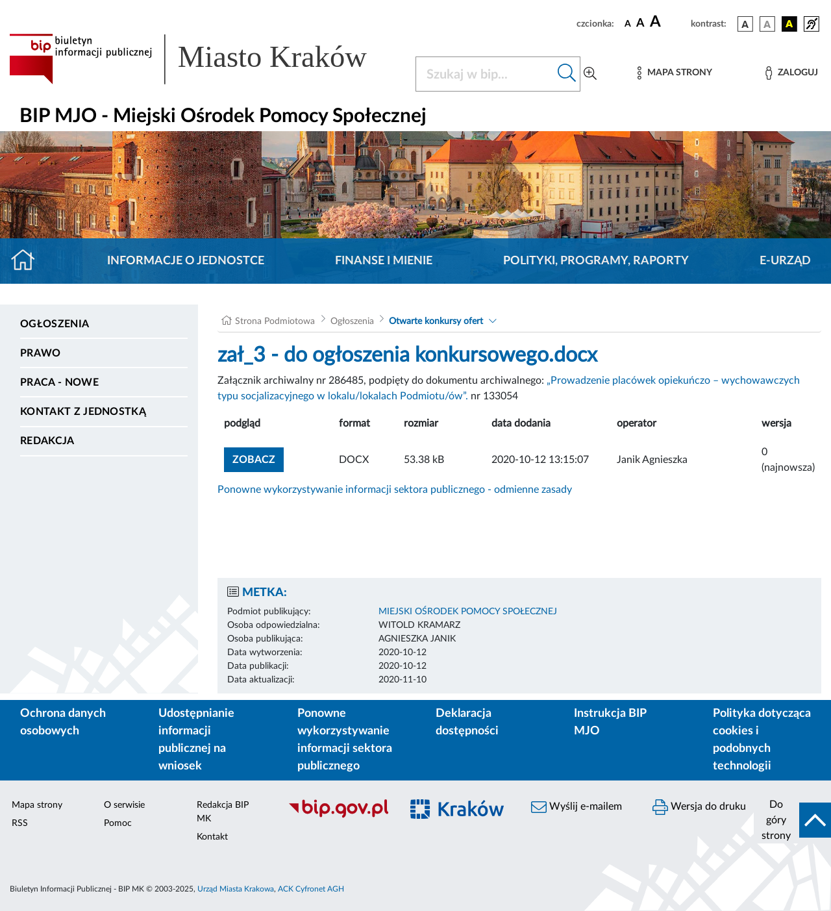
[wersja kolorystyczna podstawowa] (745, 24)
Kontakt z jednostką (83, 411)
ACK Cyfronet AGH (311, 889)
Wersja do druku (699, 807)
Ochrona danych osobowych (63, 722)
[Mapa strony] (674, 73)
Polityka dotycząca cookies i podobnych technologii (762, 740)
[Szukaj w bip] (567, 74)
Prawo (40, 353)
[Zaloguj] (791, 73)
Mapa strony (37, 805)
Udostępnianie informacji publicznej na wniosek (196, 740)
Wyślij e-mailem (576, 807)
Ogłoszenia (54, 324)
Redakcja (47, 441)
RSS (20, 823)
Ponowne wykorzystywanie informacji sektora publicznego (344, 740)
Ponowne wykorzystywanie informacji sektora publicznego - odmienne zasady (394, 489)
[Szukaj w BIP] (485, 74)
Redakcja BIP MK (223, 812)
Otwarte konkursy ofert (436, 321)
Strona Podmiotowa (275, 321)
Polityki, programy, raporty (596, 261)
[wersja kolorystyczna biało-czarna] (767, 24)
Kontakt (212, 837)
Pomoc (118, 823)
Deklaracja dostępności (467, 722)
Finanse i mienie (383, 261)
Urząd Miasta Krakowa (235, 889)
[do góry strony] (792, 820)
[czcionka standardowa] (627, 23)
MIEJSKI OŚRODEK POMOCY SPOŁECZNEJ (467, 611)
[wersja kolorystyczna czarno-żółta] (789, 24)
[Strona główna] (28, 261)
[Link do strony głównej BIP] (204, 59)
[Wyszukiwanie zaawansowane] (590, 74)
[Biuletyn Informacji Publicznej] (338, 816)
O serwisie (124, 805)
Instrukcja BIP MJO (610, 722)
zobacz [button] (258, 458)
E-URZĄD (785, 261)
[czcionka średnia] (640, 23)
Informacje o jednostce (185, 261)
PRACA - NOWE (59, 382)
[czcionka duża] (668, 22)
